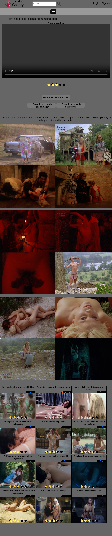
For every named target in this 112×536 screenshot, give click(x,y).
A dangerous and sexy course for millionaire (17, 422)
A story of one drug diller (53, 421)
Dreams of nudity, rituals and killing (18, 387)
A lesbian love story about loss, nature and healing (18, 491)
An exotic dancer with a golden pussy (53, 387)
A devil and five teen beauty (89, 490)
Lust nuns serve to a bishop (53, 490)
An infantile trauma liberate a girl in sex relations (89, 422)
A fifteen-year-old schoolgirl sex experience (18, 457)
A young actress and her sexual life (53, 456)
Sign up (106, 3)
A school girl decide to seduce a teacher (89, 388)
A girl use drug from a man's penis (89, 456)
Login (96, 3)
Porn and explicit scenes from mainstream (32, 18)
